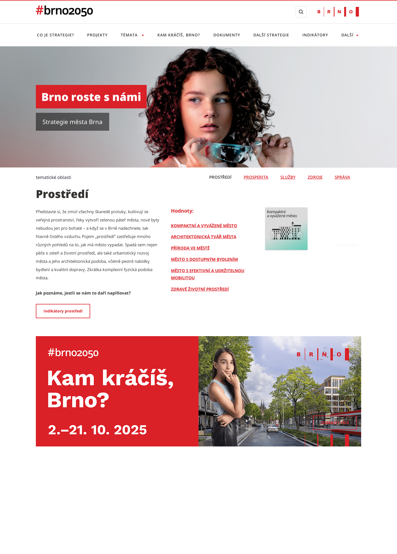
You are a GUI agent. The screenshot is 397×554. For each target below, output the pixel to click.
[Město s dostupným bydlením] (204, 259)
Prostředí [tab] (220, 177)
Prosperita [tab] (256, 177)
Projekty (97, 35)
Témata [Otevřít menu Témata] (130, 35)
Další (347, 35)
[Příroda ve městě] (190, 248)
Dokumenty (226, 35)
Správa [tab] (342, 177)
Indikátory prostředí (63, 311)
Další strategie (271, 35)
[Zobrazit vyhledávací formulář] (301, 11)
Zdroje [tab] (315, 177)
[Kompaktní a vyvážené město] (204, 225)
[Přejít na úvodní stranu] (64, 15)
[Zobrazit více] (335, 423)
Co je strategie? (55, 35)
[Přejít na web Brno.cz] (338, 12)
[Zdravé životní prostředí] (200, 289)
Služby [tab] (288, 177)
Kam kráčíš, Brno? (178, 35)
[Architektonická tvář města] (203, 236)
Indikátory (315, 35)
